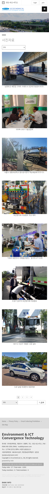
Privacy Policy (13, 421)
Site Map (5, 425)
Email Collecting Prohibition (30, 421)
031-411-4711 (12, 2)
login (35, 3)
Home (4, 421)
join (43, 3)
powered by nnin (8, 461)
